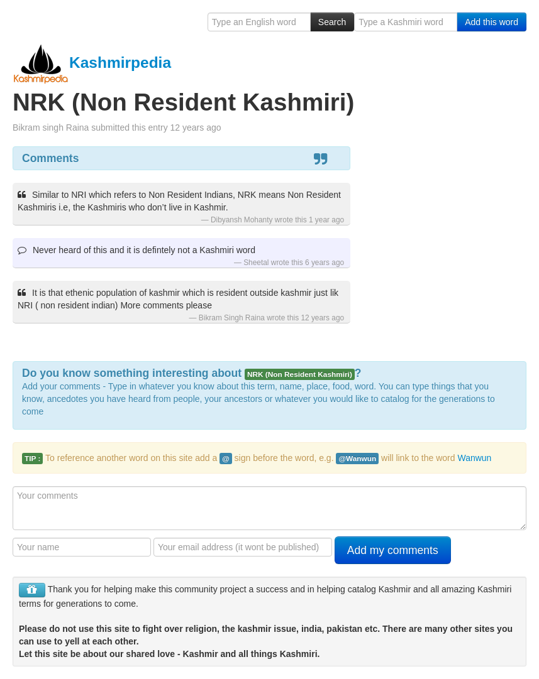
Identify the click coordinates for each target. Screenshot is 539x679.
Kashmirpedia (92, 62)
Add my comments (392, 550)
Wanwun (474, 458)
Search (332, 22)
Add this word (491, 22)
